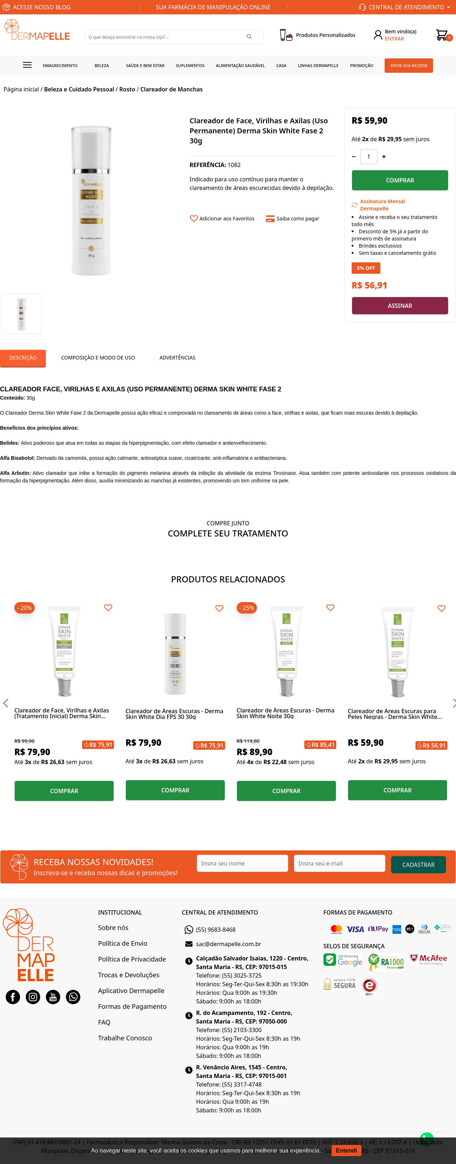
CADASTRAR (419, 865)
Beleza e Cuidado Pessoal (79, 89)
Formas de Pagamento (132, 1006)
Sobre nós (113, 927)
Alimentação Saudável (240, 65)
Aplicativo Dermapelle (131, 990)
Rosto (127, 89)
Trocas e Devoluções (129, 974)
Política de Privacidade (132, 959)
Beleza (102, 65)
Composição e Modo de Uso (98, 357)
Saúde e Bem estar (145, 65)
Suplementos (190, 65)
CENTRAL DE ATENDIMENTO (220, 912)
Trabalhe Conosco (125, 1038)
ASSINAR (400, 306)
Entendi (346, 1151)
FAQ (104, 1022)
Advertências (177, 357)
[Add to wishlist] (225, 218)
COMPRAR (400, 180)
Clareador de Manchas (172, 89)
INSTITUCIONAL (120, 912)
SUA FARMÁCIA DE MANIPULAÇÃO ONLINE (213, 7)
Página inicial (21, 89)
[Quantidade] (368, 156)
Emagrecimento (60, 65)
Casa (281, 65)
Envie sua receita (408, 65)
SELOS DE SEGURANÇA (354, 946)
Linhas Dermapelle (318, 65)
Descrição (23, 357)
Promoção (362, 65)
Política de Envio (122, 943)
